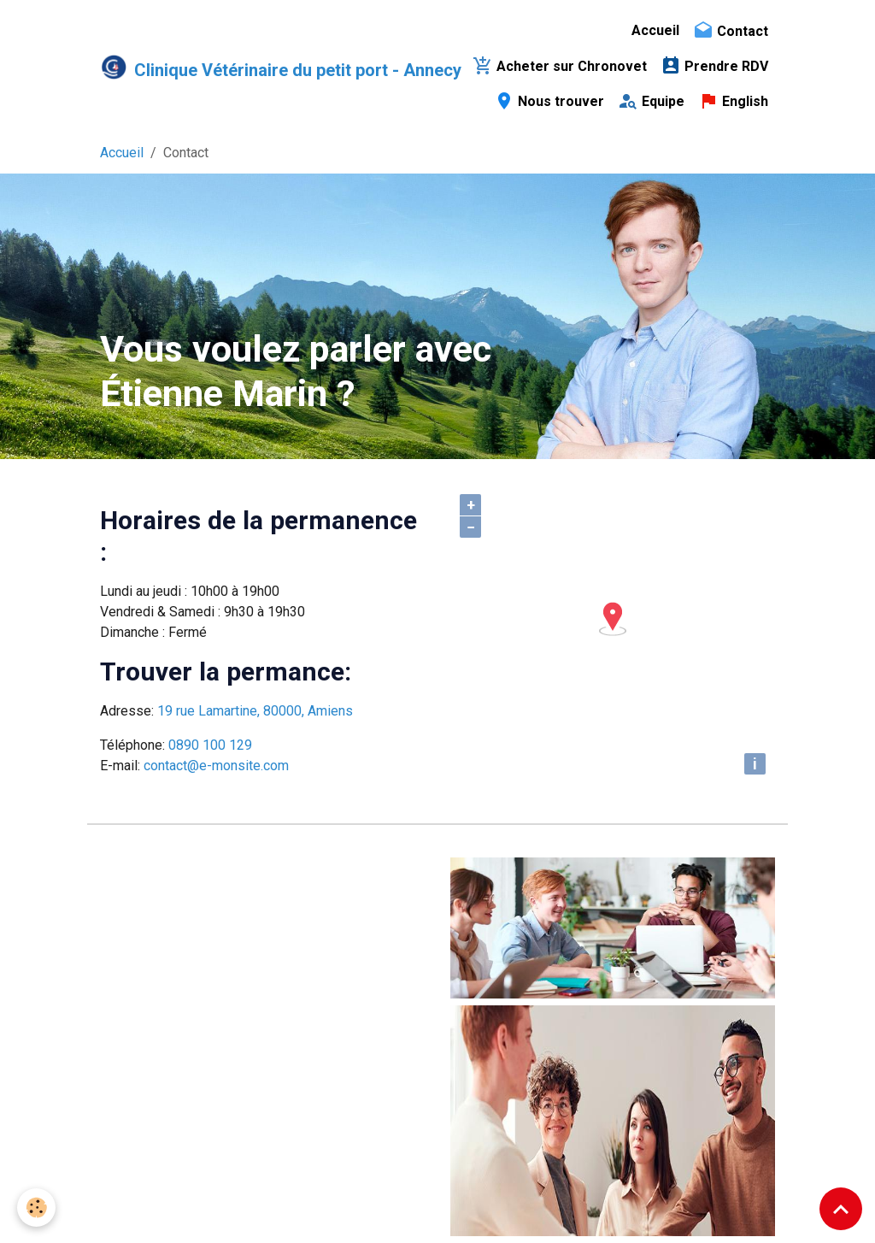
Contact (730, 31)
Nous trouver (549, 101)
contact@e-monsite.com (216, 765)
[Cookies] (36, 1207)
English (733, 101)
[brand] (267, 66)
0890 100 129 (210, 745)
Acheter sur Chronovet (560, 66)
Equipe (651, 101)
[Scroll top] (840, 1208)
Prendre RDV (714, 66)
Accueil (655, 30)
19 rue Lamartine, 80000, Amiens (255, 711)
